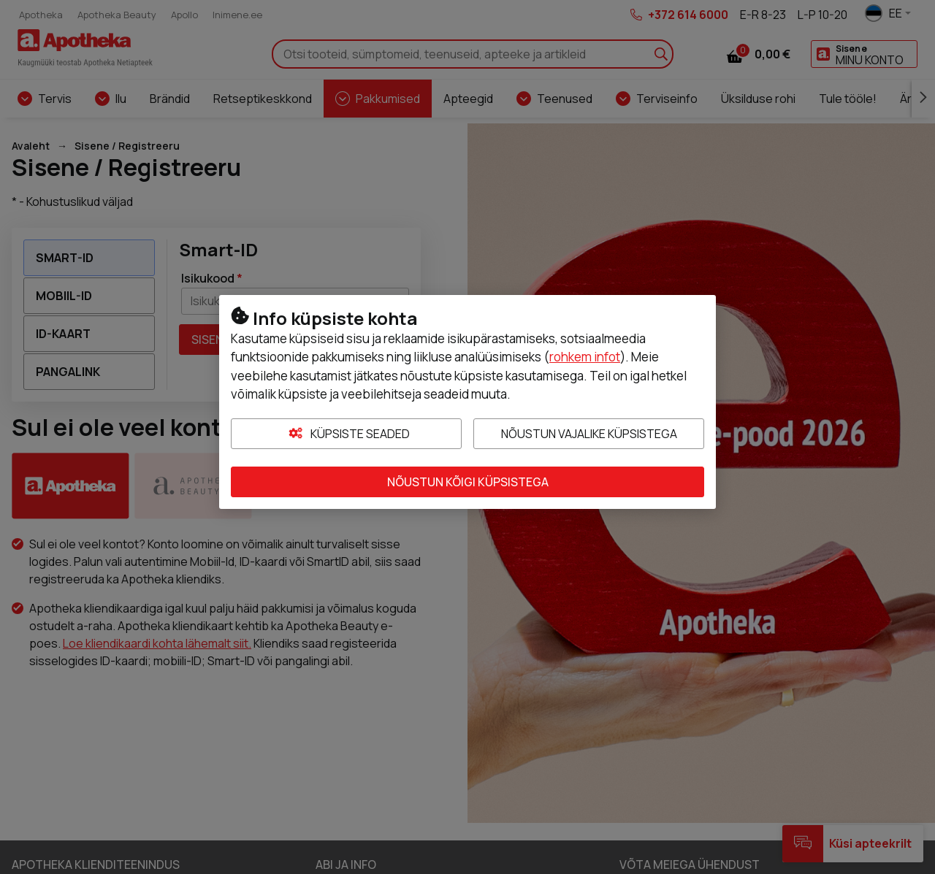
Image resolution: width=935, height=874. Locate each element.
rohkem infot (584, 356)
